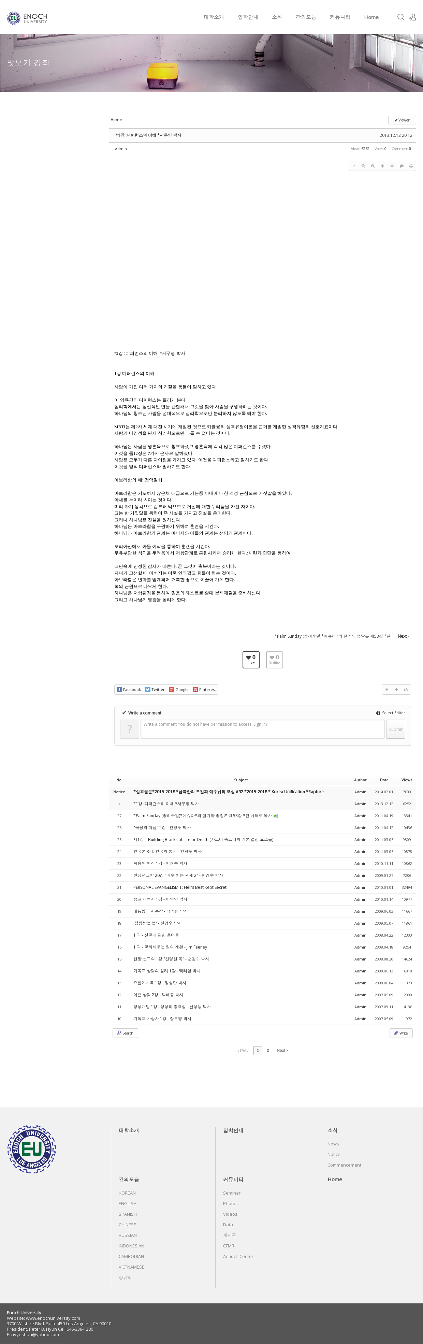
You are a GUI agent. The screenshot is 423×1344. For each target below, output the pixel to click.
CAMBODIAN (131, 1256)
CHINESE (127, 1225)
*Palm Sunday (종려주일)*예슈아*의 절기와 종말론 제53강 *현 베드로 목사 (203, 816)
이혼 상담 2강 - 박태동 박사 (158, 995)
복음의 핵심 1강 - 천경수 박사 (160, 863)
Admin (121, 148)
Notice (333, 1154)
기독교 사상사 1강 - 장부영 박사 (162, 1019)
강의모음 (306, 17)
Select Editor (390, 712)
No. (119, 779)
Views (407, 779)
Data (228, 1225)
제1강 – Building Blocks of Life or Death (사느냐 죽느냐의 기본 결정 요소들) (203, 839)
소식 (277, 17)
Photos (230, 1203)
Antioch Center (238, 1256)
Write (400, 1033)
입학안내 (248, 17)
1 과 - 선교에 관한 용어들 (156, 935)
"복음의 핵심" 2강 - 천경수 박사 (162, 827)
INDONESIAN (131, 1246)
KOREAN (127, 1193)
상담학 (125, 1277)
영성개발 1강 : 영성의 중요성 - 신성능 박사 (172, 1007)
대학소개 (214, 17)
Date (384, 779)
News (333, 1144)
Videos (230, 1214)
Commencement (344, 1165)
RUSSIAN (128, 1235)
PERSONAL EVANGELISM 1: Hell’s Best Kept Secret (180, 887)
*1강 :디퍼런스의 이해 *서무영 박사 (148, 135)
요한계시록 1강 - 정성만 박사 (159, 983)
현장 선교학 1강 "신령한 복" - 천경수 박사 (171, 959)
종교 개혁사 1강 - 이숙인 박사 (160, 899)
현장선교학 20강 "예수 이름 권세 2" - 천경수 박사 (178, 875)
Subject (241, 779)
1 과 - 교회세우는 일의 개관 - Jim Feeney (170, 947)
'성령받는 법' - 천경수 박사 (157, 923)
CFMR (228, 1246)
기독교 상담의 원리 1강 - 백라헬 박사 (167, 971)
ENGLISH (127, 1203)
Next (282, 1050)
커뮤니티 (340, 17)
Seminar (231, 1193)
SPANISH (128, 1214)
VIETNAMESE (131, 1267)
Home (371, 17)
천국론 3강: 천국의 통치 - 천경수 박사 (167, 851)
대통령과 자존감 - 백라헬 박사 (160, 911)
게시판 (229, 1235)
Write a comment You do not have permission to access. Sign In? (205, 724)
